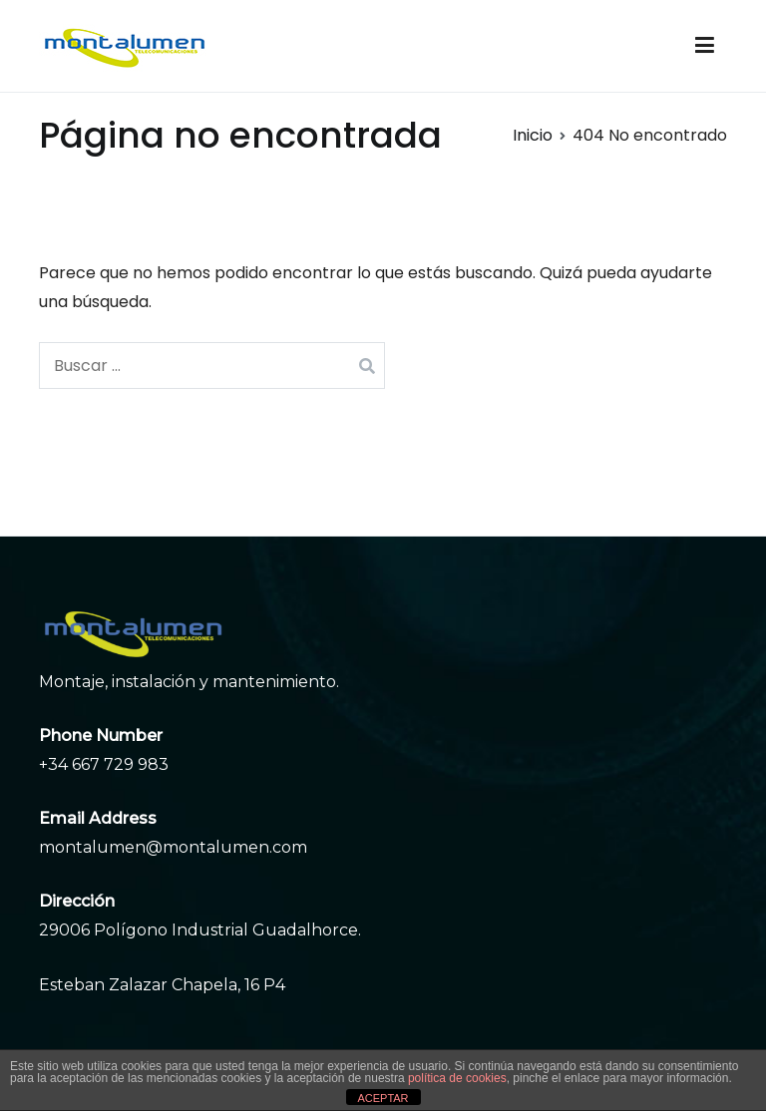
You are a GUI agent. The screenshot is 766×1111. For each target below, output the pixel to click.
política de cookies (457, 1078)
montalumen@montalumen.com (173, 847)
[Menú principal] (704, 46)
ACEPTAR (382, 1098)
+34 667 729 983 (104, 764)
